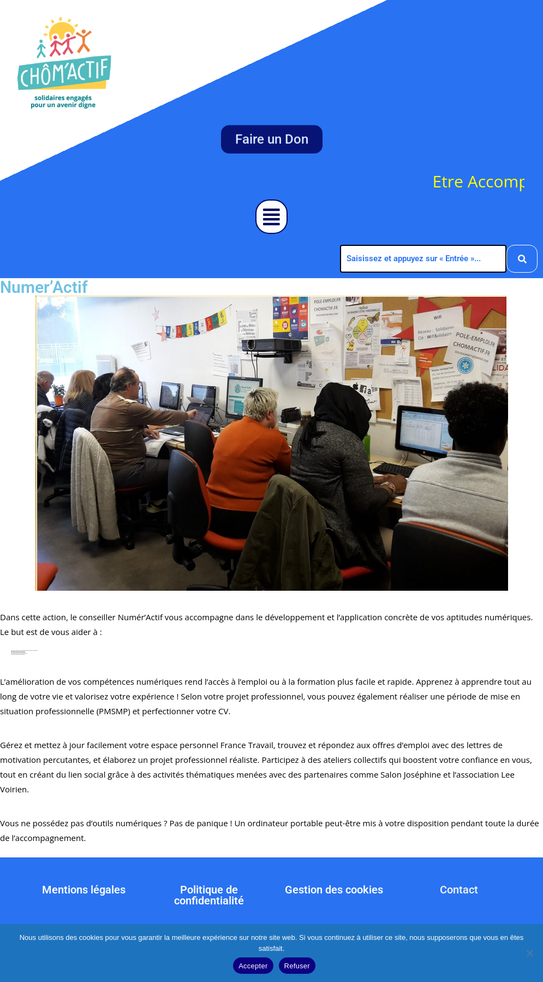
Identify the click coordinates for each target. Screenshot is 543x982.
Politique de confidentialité (209, 895)
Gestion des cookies (334, 889)
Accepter (252, 966)
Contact (459, 889)
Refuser (297, 966)
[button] (271, 216)
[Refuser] (529, 953)
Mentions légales (84, 889)
